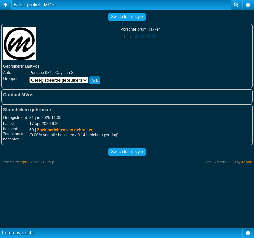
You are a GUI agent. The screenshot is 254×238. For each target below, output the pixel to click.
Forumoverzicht (18, 232)
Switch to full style (127, 16)
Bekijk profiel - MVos (35, 4)
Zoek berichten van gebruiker (64, 130)
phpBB (25, 162)
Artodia (246, 162)
